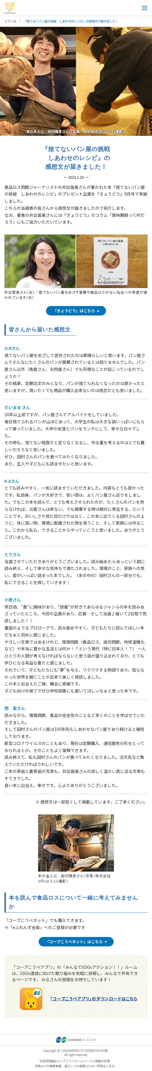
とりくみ (10, 21)
